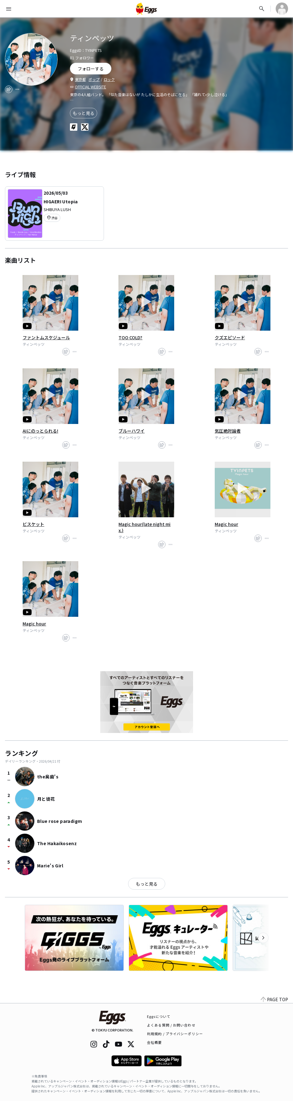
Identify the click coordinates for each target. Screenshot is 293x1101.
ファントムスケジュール (46, 337)
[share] (8, 89)
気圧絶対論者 (228, 431)
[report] (17, 89)
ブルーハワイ (131, 431)
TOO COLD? (130, 337)
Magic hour (226, 524)
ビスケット (33, 524)
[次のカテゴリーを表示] (263, 938)
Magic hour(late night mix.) (144, 527)
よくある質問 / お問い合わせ (171, 1025)
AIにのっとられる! (40, 431)
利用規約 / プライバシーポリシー (175, 1033)
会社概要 (154, 1042)
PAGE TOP (274, 999)
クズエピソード (230, 337)
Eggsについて (158, 1016)
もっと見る (83, 113)
